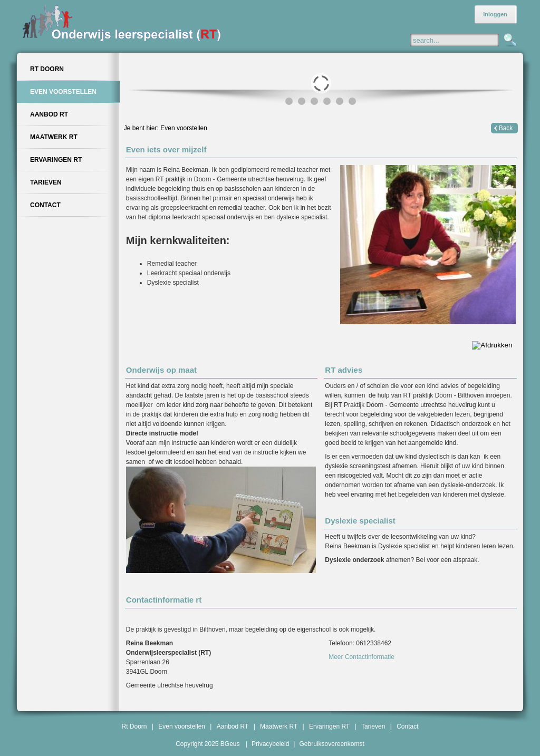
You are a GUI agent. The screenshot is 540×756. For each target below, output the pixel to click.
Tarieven (373, 726)
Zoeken (509, 40)
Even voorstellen (183, 128)
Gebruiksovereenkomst (331, 744)
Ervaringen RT (329, 726)
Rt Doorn (134, 726)
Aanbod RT (233, 726)
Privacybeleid (270, 744)
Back (506, 128)
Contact (407, 726)
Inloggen (495, 14)
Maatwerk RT (278, 726)
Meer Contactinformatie (361, 657)
